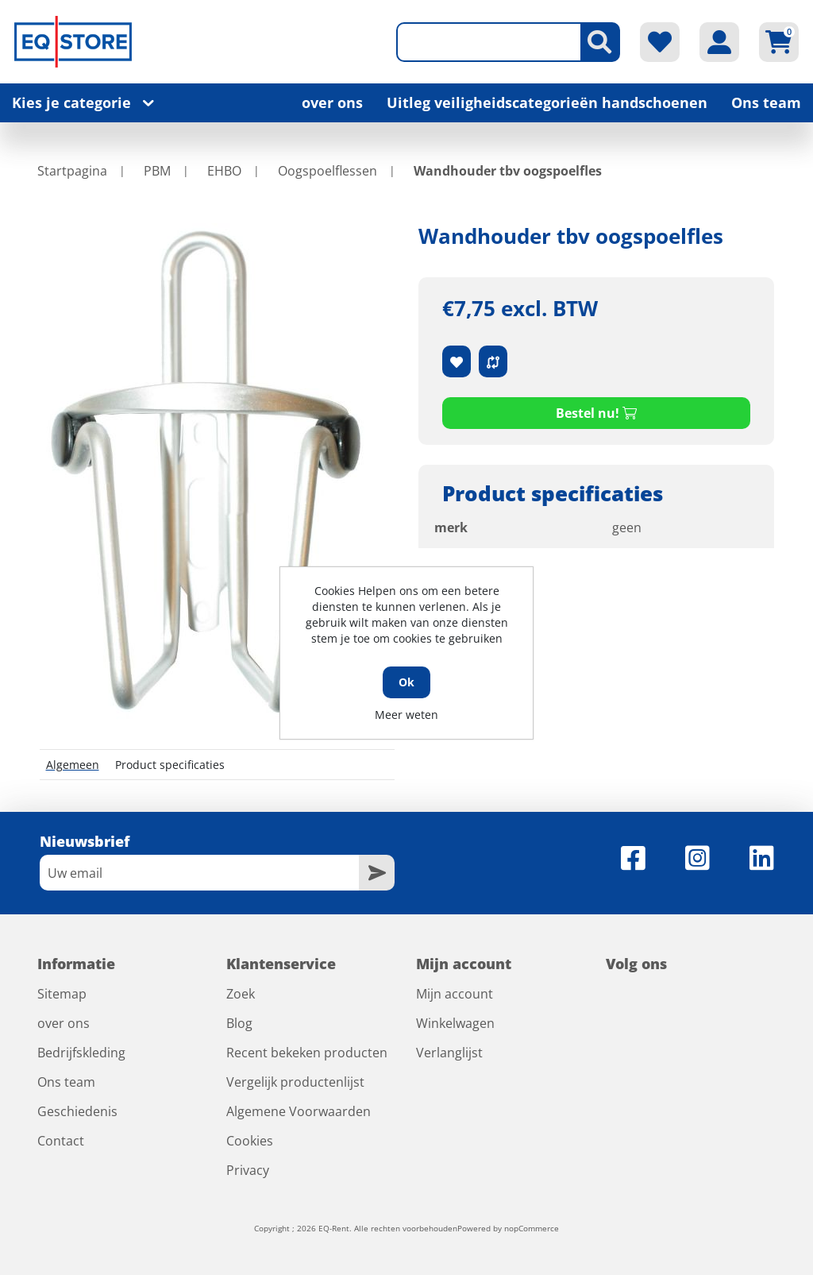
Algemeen (72, 764)
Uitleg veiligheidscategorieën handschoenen (547, 102)
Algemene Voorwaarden (298, 1111)
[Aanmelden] (200, 873)
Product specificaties (170, 764)
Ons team (766, 102)
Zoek (240, 994)
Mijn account (454, 994)
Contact (60, 1140)
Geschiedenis (77, 1111)
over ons (332, 102)
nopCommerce (531, 1228)
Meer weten (406, 714)
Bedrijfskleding (81, 1052)
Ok (406, 682)
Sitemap (62, 994)
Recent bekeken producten (306, 1052)
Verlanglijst (449, 1052)
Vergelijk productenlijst (295, 1082)
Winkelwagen (455, 1023)
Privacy (247, 1170)
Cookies (249, 1140)
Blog (239, 1023)
